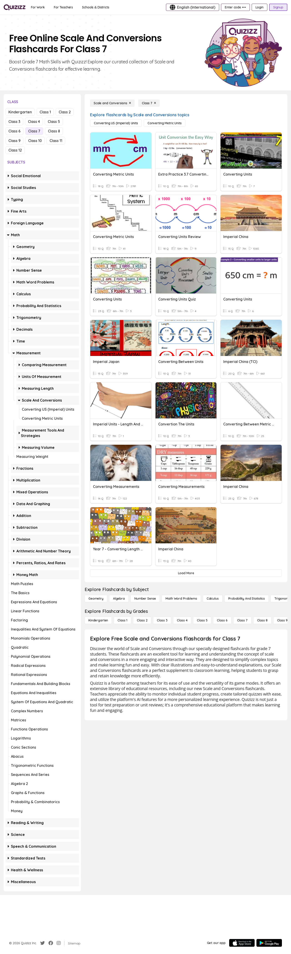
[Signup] (278, 7)
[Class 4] (182, 620)
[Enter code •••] (235, 7)
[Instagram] (59, 943)
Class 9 (14, 140)
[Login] (259, 7)
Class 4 (34, 121)
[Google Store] (269, 943)
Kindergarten (20, 112)
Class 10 (35, 140)
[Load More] (186, 573)
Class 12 (15, 150)
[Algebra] (119, 598)
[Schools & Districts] (95, 7)
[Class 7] (149, 103)
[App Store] (242, 943)
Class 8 (54, 131)
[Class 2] (142, 620)
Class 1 (45, 112)
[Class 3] (162, 620)
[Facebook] (50, 943)
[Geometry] (96, 598)
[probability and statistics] (246, 598)
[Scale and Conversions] (112, 103)
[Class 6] (222, 620)
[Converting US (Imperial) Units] (116, 123)
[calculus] (213, 598)
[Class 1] (122, 620)
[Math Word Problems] (181, 598)
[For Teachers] (63, 7)
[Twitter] (42, 943)
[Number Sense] (145, 598)
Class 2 (65, 112)
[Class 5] (202, 620)
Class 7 (34, 131)
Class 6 (14, 131)
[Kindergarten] (98, 620)
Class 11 (56, 140)
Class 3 (14, 121)
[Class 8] (262, 620)
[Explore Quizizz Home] (14, 7)
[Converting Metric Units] (165, 123)
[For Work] (37, 7)
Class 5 (54, 121)
